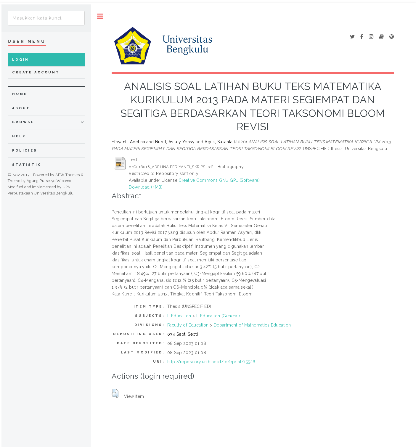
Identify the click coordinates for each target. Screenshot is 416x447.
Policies (24, 150)
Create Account (36, 72)
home (19, 94)
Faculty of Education (187, 325)
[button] (115, 393)
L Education (179, 315)
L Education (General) (218, 315)
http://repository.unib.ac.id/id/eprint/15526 (211, 361)
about (21, 108)
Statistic (26, 165)
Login (20, 60)
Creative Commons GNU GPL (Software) (219, 180)
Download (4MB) (146, 187)
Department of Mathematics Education (252, 325)
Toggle (100, 16)
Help (18, 136)
